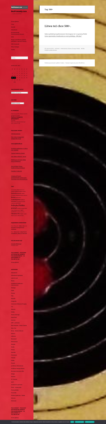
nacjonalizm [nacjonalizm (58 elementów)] (13, 203)
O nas (12, 24)
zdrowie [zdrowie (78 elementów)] (19, 215)
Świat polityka (15, 390)
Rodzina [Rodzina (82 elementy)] (15, 210)
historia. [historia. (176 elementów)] (19, 193)
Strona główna (15, 21)
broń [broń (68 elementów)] (21, 189)
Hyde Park (14, 317)
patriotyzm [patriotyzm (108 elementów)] (18, 203)
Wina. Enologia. (15, 47)
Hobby (13, 312)
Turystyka (13, 392)
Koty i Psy (13, 328)
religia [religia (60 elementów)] (12, 210)
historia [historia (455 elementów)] (14, 193)
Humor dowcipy (15, 314)
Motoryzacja (14, 341)
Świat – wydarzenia (16, 387)
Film (12, 296)
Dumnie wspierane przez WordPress (75, 63)
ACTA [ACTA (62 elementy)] (12, 189)
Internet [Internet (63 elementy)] (22, 195)
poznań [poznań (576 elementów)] (14, 208)
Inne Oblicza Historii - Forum (18, 156)
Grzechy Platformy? (16, 244)
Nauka (12, 347)
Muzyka (13, 344)
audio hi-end (14, 278)
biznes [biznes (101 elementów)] (18, 189)
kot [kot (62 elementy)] (26, 195)
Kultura (13, 333)
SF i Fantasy (14, 379)
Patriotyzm (14, 355)
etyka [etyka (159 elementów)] (16, 191)
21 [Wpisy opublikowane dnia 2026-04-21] (14, 77)
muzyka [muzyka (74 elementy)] (23, 201)
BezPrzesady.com (19, 11)
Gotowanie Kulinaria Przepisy (19, 304)
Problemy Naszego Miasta (17, 368)
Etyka (12, 290)
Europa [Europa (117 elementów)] (20, 191)
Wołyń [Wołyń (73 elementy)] (12, 215)
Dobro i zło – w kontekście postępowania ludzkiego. (19, 227)
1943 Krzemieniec (15, 134)
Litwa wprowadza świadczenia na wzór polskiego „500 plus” (63, 36)
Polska (12, 360)
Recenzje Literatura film (17, 371)
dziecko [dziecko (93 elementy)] (13, 191)
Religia (13, 374)
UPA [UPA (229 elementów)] (18, 214)
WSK (12, 37)
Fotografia (13, 301)
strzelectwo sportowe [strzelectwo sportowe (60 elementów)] (20, 211)
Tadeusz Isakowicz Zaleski (18, 153)
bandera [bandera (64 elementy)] (15, 189)
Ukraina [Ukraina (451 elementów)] (14, 214)
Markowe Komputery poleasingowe (17, 117)
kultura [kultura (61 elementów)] (19, 197)
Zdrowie (13, 398)
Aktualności (14, 30)
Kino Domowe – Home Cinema (19, 325)
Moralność (14, 339)
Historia (13, 309)
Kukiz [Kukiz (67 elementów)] (17, 197)
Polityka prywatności (90, 421)
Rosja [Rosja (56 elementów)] (18, 210)
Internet (13, 320)
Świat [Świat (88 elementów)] (22, 215)
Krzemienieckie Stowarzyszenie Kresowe (17, 33)
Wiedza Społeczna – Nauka (18, 395)
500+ (83, 48)
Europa (13, 293)
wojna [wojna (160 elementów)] (21, 214)
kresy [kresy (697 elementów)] (13, 197)
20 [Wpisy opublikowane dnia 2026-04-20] (12, 77)
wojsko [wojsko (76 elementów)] (25, 213)
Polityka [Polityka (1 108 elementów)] (14, 205)
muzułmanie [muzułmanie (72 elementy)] (19, 201)
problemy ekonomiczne (17, 366)
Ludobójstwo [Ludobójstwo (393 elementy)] (16, 200)
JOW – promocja (15, 322)
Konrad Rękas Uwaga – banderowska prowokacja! (18, 167)
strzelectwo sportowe (16, 384)
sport (12, 382)
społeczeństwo (53, 50)
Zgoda (72, 421)
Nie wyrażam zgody (79, 421)
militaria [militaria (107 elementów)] (23, 199)
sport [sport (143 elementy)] (22, 210)
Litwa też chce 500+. (58, 26)
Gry (12, 306)
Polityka (13, 357)
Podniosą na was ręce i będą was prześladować (18, 160)
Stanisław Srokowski (16, 171)
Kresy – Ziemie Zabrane (17, 331)
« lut (14, 82)
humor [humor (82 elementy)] (23, 193)
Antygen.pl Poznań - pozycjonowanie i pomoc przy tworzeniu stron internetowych (19, 177)
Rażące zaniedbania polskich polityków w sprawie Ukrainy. (19, 40)
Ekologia (13, 288)
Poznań (13, 363)
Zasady (13, 49)
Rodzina (13, 376)
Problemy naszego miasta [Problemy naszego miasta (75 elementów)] (22, 208)
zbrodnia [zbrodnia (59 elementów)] (15, 215)
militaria (13, 336)
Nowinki (13, 352)
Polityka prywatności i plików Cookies (54, 63)
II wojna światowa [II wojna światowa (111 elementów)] (15, 195)
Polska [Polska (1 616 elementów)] (22, 205)
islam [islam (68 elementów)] (25, 195)
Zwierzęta (13, 401)
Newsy (13, 349)
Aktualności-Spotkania (17, 275)
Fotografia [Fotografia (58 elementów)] (24, 191)
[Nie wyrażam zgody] (104, 422)
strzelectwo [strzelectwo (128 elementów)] (14, 211)
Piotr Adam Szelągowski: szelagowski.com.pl (17, 137)
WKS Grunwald (15, 44)
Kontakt (13, 27)
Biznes (12, 281)
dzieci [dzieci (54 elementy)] (23, 189)
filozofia (13, 298)
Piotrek (58, 48)
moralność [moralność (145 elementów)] (14, 201)
